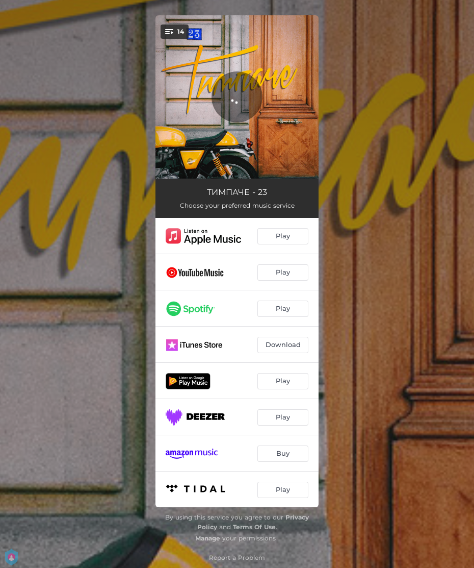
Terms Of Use (254, 527)
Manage (207, 538)
